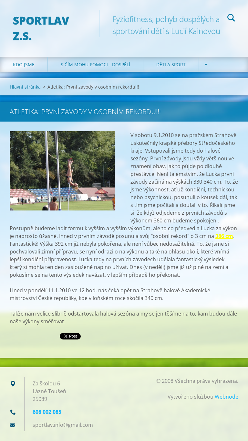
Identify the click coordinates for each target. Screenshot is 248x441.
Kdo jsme (24, 64)
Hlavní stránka (25, 87)
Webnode (226, 396)
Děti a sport (171, 64)
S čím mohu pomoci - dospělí (95, 64)
